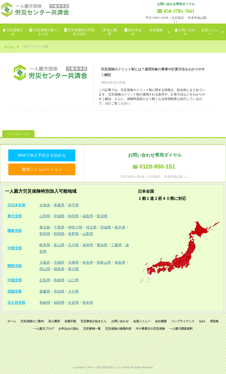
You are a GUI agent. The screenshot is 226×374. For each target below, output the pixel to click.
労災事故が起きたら (94, 321)
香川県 (73, 269)
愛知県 (102, 245)
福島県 (87, 216)
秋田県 (73, 216)
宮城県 (59, 216)
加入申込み (135, 32)
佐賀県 (73, 303)
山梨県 (87, 234)
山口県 (73, 280)
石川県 (73, 245)
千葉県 (59, 227)
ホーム (9, 46)
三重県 (116, 245)
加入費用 (112, 32)
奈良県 (87, 262)
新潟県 (102, 216)
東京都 (44, 227)
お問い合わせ (186, 32)
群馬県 (44, 234)
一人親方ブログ (44, 328)
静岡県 (59, 234)
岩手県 (73, 205)
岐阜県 (44, 245)
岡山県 (44, 269)
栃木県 (120, 227)
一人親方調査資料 (181, 328)
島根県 (59, 280)
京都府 (59, 262)
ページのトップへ (18, 134)
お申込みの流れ (68, 328)
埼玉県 (91, 227)
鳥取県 (120, 262)
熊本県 (87, 303)
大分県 (73, 291)
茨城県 (105, 227)
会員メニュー (209, 32)
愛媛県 (44, 291)
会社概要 (156, 30)
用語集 (214, 321)
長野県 (73, 234)
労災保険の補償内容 (118, 328)
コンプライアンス (182, 321)
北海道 (44, 205)
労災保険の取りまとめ (45, 32)
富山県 (59, 245)
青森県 (59, 205)
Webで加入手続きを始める (42, 155)
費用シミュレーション (42, 169)
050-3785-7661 (179, 11)
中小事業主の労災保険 (150, 328)
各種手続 (70, 321)
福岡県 (59, 303)
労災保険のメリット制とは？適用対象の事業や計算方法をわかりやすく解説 (153, 72)
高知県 (59, 291)
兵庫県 (73, 262)
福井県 (87, 245)
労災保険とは (14, 32)
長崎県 (44, 303)
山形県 (44, 216)
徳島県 (59, 269)
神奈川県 (75, 227)
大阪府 (44, 262)
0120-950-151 (157, 166)
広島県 (44, 280)
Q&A (202, 321)
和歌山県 (104, 262)
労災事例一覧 (92, 328)
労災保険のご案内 (32, 321)
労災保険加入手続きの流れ (81, 32)
